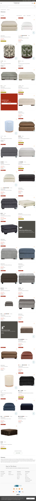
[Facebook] (14, 489)
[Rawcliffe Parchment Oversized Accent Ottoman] (26, 213)
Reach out (2, 333)
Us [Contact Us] (26, 473)
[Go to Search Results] (34, 6)
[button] (32, 3)
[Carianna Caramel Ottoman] (9, 365)
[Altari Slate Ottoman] (9, 239)
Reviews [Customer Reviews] (27, 481)
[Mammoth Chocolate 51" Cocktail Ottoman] (9, 443)
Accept (30, 498)
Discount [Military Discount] (19, 474)
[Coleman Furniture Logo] (17, 3)
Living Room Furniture (3, 9)
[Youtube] (19, 489)
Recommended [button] (28, 15)
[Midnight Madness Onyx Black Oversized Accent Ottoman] (26, 391)
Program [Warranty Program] (27, 478)
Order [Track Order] (2, 474)
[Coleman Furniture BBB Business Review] (18, 486)
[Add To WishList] (16, 19)
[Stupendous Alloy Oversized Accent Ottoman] (26, 163)
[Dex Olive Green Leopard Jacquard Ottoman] (26, 62)
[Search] (18, 7)
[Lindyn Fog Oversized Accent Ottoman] (9, 88)
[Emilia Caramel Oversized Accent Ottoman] (26, 137)
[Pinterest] (22, 489)
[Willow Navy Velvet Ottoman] (26, 417)
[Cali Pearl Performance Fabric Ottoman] (26, 36)
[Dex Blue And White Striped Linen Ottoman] (9, 137)
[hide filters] (3, 15)
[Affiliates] (18, 478)
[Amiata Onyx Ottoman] (26, 188)
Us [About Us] (10, 473)
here (19, 499)
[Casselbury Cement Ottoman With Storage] (9, 263)
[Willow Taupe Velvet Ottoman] (26, 340)
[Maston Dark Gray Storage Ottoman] (9, 163)
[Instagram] (16, 489)
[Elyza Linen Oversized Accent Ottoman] (9, 35)
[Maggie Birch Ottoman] (26, 111)
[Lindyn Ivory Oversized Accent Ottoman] (26, 88)
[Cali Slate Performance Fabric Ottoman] (9, 315)
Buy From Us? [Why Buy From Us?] (11, 474)
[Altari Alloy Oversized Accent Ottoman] (26, 289)
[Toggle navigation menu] (1, 3)
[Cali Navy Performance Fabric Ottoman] (9, 417)
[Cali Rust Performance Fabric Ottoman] (26, 366)
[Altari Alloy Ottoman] (26, 314)
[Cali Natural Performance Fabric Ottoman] (9, 189)
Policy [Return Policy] (27, 477)
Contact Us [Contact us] (33, 0)
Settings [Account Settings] (3, 473)
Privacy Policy (9, 499)
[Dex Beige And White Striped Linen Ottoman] (9, 391)
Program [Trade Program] (19, 473)
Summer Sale (2, 38)
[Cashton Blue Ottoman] (26, 263)
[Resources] (18, 477)
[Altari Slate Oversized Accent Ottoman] (9, 214)
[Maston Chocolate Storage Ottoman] (9, 289)
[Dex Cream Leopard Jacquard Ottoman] (9, 62)
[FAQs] (26, 474)
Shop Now (9, 103)
